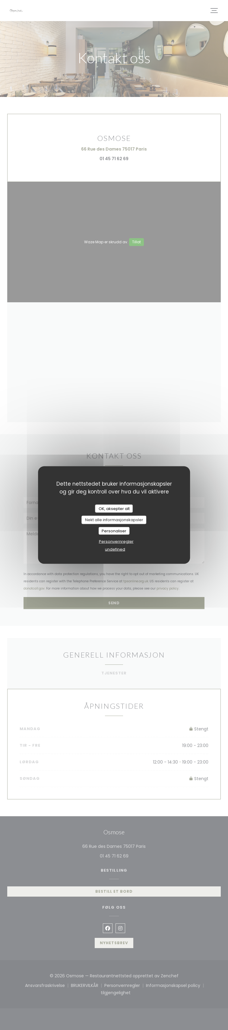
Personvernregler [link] (116, 541)
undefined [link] (115, 549)
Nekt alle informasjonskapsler (114, 520)
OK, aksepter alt (114, 508)
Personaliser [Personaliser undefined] (114, 531)
